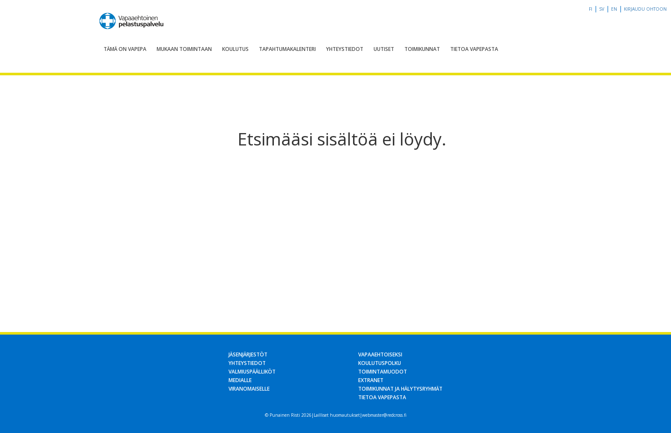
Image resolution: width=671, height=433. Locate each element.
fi (590, 9)
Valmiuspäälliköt (252, 371)
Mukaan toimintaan (184, 49)
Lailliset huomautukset (337, 415)
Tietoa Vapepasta (474, 49)
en (614, 9)
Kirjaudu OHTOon (645, 9)
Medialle (240, 380)
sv (601, 9)
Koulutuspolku (379, 363)
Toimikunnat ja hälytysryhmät (400, 388)
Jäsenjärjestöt (248, 354)
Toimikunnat (422, 49)
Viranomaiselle (249, 388)
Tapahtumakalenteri (287, 49)
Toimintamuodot (382, 371)
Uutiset (384, 49)
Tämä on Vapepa (125, 49)
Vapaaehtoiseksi (380, 354)
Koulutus (235, 49)
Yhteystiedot (344, 49)
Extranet (370, 380)
